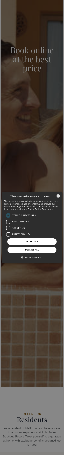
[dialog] (32, 227)
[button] (32, 257)
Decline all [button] (32, 249)
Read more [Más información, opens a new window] (47, 209)
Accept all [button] (32, 241)
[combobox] (58, 196)
